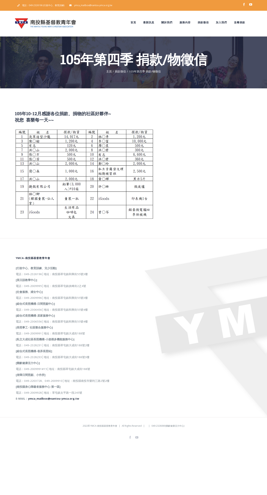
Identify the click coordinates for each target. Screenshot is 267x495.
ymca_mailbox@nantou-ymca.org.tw (53, 398)
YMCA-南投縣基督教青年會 (103, 425)
